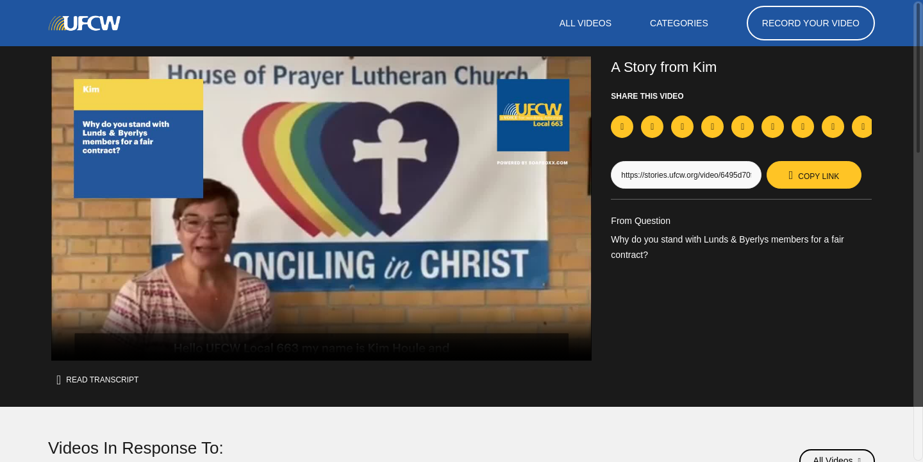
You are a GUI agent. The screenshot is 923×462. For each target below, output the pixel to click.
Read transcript (101, 379)
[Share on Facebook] (622, 127)
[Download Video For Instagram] (682, 128)
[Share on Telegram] (772, 127)
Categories (678, 23)
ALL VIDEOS (583, 23)
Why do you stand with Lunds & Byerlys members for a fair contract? (737, 248)
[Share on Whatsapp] (742, 127)
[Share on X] (652, 127)
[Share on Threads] (803, 127)
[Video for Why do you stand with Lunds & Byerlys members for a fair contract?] (321, 208)
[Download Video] (833, 128)
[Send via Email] (863, 127)
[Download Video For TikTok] (712, 128)
